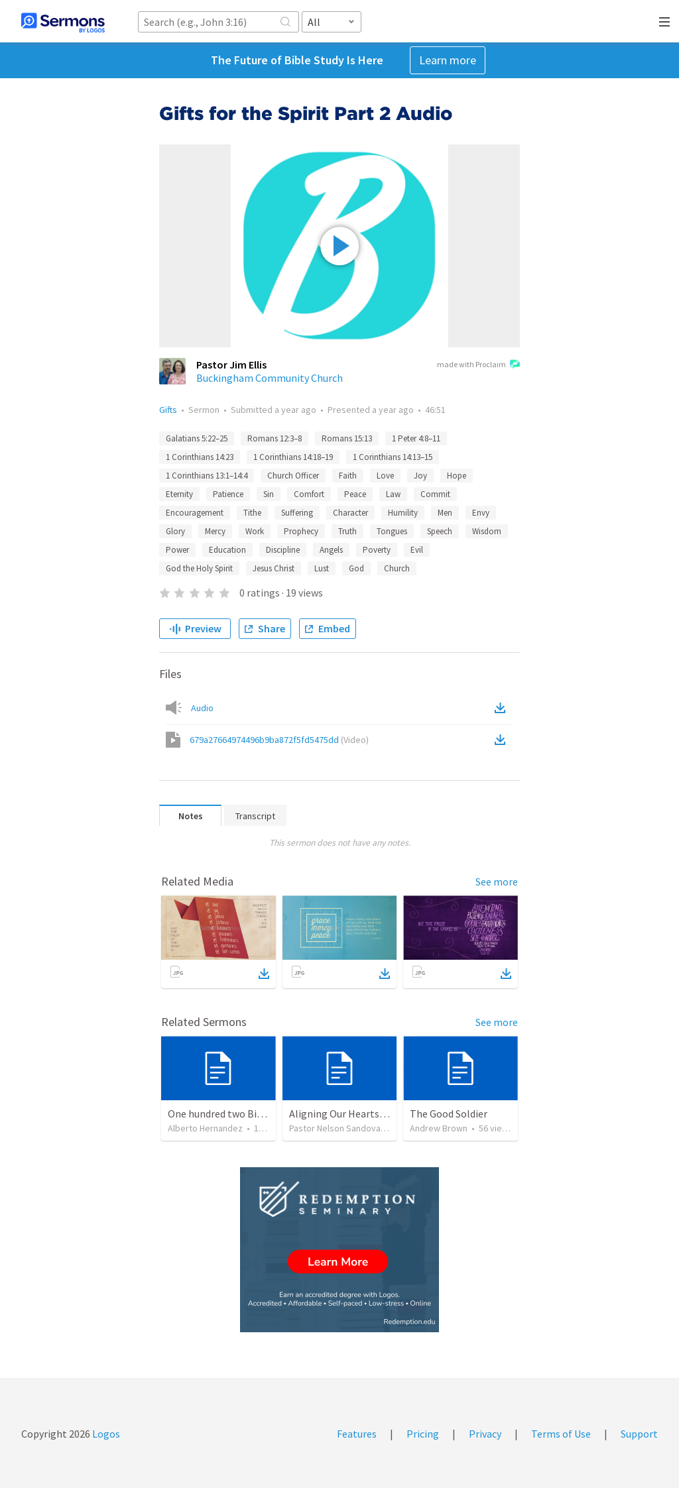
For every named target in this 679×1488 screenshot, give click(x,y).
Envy (480, 512)
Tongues (392, 531)
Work (254, 531)
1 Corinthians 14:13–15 (392, 457)
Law (393, 494)
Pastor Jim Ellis (231, 364)
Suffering (297, 512)
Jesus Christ (273, 568)
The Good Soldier (448, 1113)
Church (397, 568)
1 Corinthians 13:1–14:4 (206, 475)
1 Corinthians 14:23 (199, 457)
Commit (435, 494)
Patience (228, 494)
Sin (268, 494)
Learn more (447, 60)
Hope (456, 475)
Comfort (309, 494)
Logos (105, 1433)
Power (177, 549)
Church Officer (293, 475)
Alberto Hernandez (205, 1128)
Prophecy (301, 531)
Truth (347, 531)
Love (385, 475)
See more (496, 881)
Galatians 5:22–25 (196, 438)
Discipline (283, 549)
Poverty (377, 549)
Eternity (179, 494)
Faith (348, 475)
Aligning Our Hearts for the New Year (372, 1113)
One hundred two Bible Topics (235, 1113)
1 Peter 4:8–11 (416, 438)
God (356, 568)
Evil (416, 549)
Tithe (252, 512)
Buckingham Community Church (269, 377)
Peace (355, 494)
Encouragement (194, 512)
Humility (403, 512)
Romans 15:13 (347, 438)
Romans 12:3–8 (274, 438)
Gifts (168, 410)
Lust (321, 568)
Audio (202, 708)
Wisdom (486, 531)
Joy (420, 475)
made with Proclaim (478, 365)
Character (350, 512)
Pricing (422, 1433)
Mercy (215, 531)
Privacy (485, 1433)
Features (357, 1433)
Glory (175, 531)
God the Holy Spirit (199, 568)
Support (639, 1433)
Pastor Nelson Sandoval (336, 1128)
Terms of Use (561, 1433)
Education (227, 549)
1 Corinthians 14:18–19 (293, 457)
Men (445, 512)
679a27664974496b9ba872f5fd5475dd (279, 740)
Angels (331, 549)
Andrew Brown (438, 1128)
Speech (439, 531)
